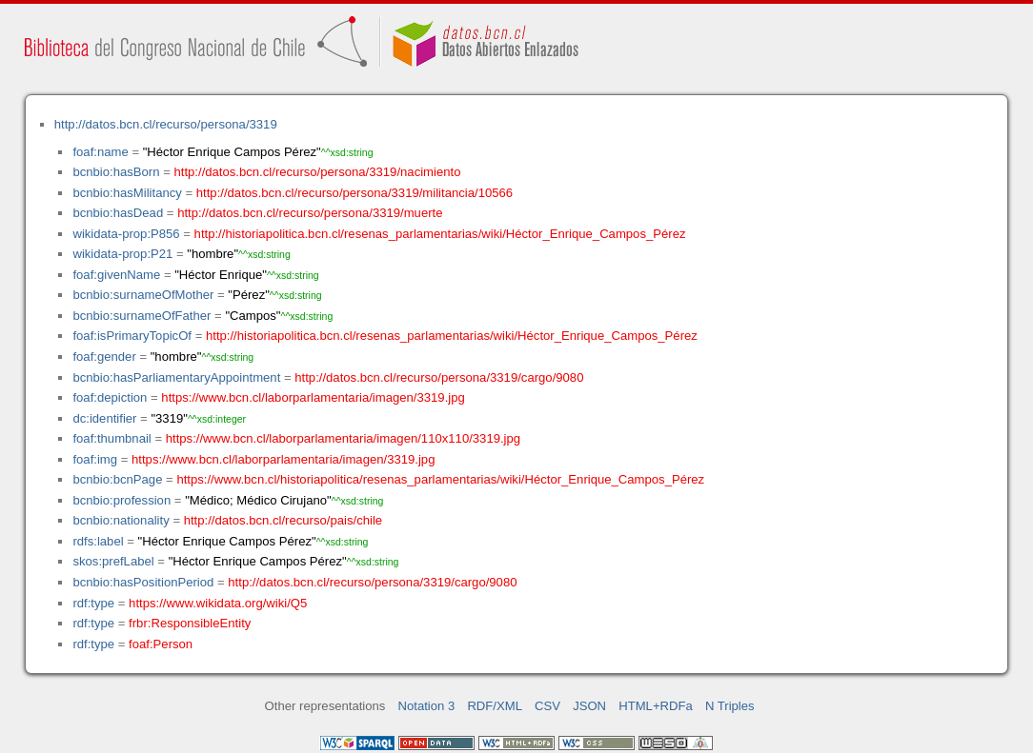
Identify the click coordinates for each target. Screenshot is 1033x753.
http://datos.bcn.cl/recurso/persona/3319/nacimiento (316, 172)
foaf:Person (160, 644)
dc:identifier (104, 418)
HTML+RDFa (655, 706)
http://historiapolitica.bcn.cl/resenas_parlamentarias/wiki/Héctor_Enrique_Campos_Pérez (440, 234)
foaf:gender (103, 356)
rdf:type (93, 603)
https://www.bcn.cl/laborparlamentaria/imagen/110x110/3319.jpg (343, 438)
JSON (589, 706)
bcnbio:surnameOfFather (141, 315)
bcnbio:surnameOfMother (142, 294)
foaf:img (94, 459)
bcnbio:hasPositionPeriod (142, 582)
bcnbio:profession (121, 500)
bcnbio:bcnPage (117, 479)
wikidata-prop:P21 (122, 254)
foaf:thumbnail (111, 438)
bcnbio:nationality (120, 520)
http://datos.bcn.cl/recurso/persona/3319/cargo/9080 (438, 377)
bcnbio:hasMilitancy (126, 193)
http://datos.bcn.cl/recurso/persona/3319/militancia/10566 (354, 193)
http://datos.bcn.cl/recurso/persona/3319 (165, 124)
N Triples (730, 706)
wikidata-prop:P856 (125, 234)
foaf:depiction (109, 397)
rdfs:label (97, 541)
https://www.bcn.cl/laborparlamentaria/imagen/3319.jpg (312, 397)
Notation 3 (427, 706)
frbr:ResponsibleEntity (190, 623)
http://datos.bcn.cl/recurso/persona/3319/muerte (309, 213)
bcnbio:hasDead (117, 213)
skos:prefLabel (112, 561)
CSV (547, 706)
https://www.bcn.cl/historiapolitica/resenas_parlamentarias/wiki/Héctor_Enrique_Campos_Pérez (440, 479)
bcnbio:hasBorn (115, 172)
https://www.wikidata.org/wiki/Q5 (218, 603)
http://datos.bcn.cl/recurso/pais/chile (283, 520)
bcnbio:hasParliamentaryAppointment (176, 377)
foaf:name (100, 152)
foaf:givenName (116, 275)
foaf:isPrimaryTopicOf (132, 335)
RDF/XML (494, 706)
